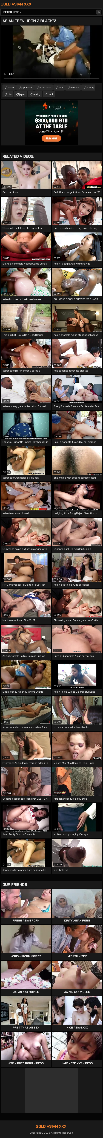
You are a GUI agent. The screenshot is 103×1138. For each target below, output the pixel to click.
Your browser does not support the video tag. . (51, 54)
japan (22, 94)
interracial (45, 87)
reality (36, 94)
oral (61, 87)
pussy (90, 87)
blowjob (74, 87)
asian (11, 87)
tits (10, 94)
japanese (26, 87)
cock (50, 94)
